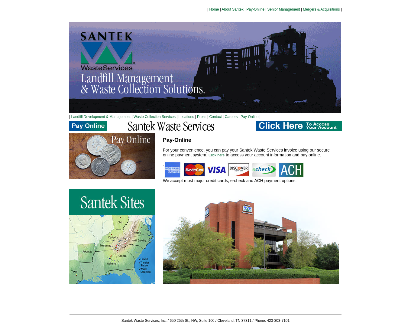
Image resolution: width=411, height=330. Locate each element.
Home (214, 9)
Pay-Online (255, 9)
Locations (186, 117)
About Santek (233, 9)
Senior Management (283, 9)
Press (201, 117)
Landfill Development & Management (101, 117)
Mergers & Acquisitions (321, 9)
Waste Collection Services (154, 117)
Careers (232, 117)
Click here (217, 155)
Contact (215, 117)
